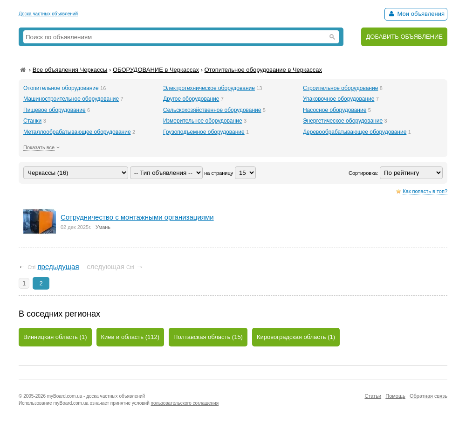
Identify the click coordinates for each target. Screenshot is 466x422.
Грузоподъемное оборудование (204, 132)
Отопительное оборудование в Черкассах (263, 69)
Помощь (395, 396)
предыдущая (58, 266)
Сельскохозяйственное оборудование (212, 110)
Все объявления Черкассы (70, 69)
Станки (32, 121)
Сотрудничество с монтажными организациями (137, 217)
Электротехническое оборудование (209, 88)
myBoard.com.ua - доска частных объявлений (96, 396)
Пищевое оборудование (54, 110)
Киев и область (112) (130, 336)
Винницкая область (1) (55, 336)
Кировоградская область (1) (296, 336)
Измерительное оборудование (202, 121)
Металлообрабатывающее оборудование (77, 132)
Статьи (372, 396)
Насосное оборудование (334, 110)
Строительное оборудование (340, 88)
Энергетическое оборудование (343, 121)
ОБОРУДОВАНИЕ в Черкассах (156, 69)
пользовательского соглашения (185, 403)
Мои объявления (416, 13)
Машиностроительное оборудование (71, 99)
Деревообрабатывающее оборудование (354, 132)
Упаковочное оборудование (338, 99)
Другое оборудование (191, 99)
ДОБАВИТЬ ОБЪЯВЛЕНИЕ (404, 36)
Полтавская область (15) (208, 336)
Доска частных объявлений (48, 13)
